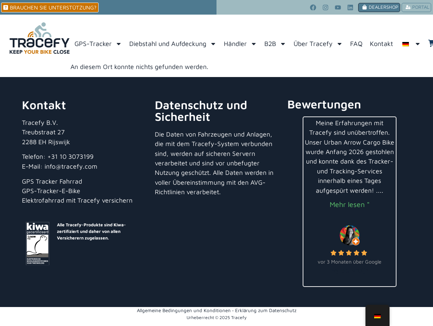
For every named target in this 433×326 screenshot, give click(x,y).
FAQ (356, 43)
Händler (240, 44)
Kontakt (381, 43)
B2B (275, 44)
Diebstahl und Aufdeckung (172, 44)
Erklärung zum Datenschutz (265, 310)
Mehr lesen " (349, 204)
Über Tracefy (318, 44)
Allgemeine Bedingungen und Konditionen (184, 310)
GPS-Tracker (98, 44)
